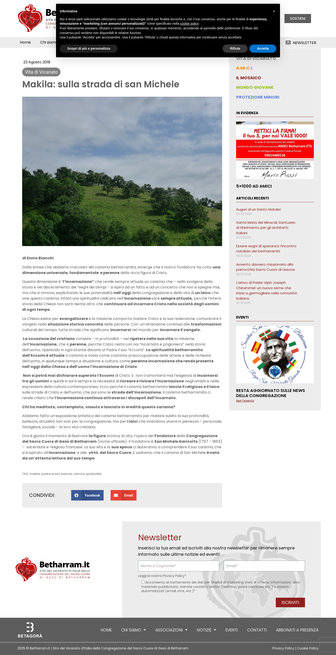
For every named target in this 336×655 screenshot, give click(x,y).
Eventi (231, 630)
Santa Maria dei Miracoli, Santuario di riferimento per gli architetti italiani (265, 227)
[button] (87, 495)
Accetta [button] (263, 48)
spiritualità (94, 474)
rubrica (79, 474)
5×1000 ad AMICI (254, 186)
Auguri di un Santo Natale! (258, 209)
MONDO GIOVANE (254, 87)
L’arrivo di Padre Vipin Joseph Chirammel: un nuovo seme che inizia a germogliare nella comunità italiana (266, 290)
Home (25, 42)
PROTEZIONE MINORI (257, 97)
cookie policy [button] (189, 23)
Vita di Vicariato (41, 72)
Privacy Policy (174, 575)
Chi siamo (51, 42)
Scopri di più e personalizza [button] (88, 48)
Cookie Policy (307, 648)
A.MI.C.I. (244, 68)
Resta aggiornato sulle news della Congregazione (270, 393)
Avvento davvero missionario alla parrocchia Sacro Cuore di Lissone (265, 267)
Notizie (206, 630)
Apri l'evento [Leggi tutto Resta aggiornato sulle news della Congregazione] (245, 401)
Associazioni (171, 630)
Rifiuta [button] (235, 48)
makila (35, 474)
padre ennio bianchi (56, 474)
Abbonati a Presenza (297, 630)
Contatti (257, 630)
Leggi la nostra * (162, 576)
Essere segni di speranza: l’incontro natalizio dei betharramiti (266, 248)
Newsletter (304, 42)
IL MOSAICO (248, 78)
